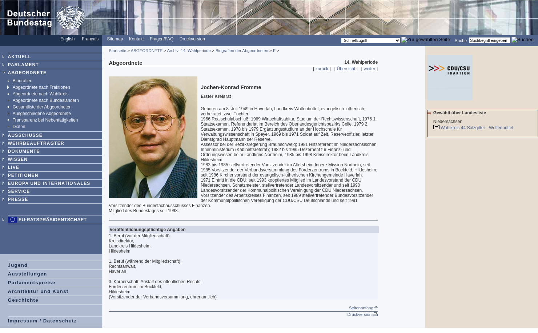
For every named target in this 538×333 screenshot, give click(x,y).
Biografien (22, 80)
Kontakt (136, 38)
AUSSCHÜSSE (25, 135)
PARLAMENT (23, 64)
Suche (460, 40)
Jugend (18, 265)
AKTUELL (19, 56)
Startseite (117, 50)
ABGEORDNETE (27, 72)
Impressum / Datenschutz (42, 321)
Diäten (19, 126)
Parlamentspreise (32, 282)
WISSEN (18, 159)
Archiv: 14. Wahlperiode (189, 50)
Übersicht (346, 68)
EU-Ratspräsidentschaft (53, 219)
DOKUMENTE (24, 151)
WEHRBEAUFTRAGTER (36, 143)
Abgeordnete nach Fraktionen (41, 87)
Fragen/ (161, 38)
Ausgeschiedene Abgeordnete (42, 113)
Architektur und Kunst (38, 291)
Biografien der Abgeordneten (242, 50)
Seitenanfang (363, 308)
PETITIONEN (23, 175)
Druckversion (192, 38)
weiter (370, 68)
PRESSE (18, 199)
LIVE (13, 167)
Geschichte (23, 300)
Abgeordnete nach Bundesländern (46, 100)
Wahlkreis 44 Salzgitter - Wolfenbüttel (477, 127)
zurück (322, 68)
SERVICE (19, 191)
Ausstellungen (27, 274)
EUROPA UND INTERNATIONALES (49, 183)
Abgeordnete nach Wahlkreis (41, 93)
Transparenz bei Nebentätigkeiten (45, 120)
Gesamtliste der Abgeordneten (42, 107)
